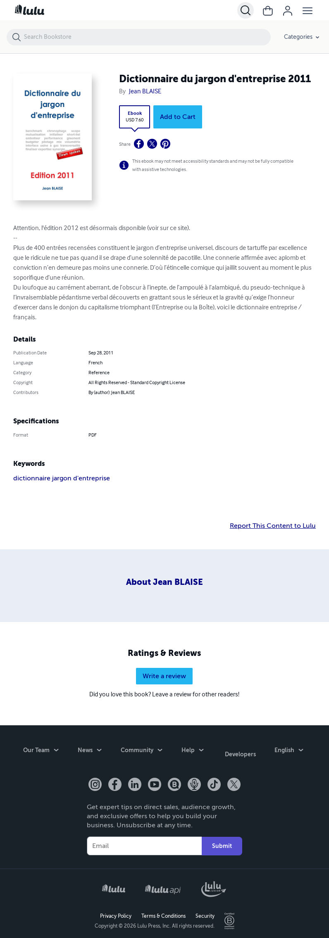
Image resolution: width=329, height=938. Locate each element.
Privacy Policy (115, 911)
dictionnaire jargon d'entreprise (61, 478)
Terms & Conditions (163, 911)
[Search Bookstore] (147, 37)
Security (205, 911)
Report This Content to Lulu (273, 526)
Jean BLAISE (145, 91)
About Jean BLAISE (164, 582)
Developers (240, 752)
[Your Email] (144, 841)
